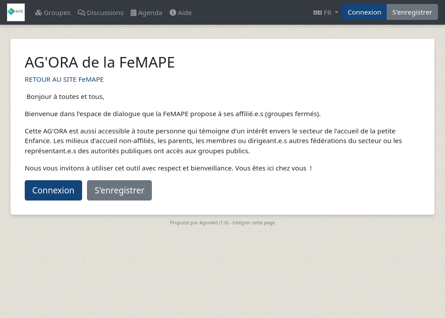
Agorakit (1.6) (213, 223)
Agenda (146, 12)
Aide (181, 12)
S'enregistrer (412, 12)
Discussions (101, 12)
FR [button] (323, 12)
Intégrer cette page (254, 223)
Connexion (364, 12)
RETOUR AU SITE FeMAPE (64, 79)
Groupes (53, 12)
